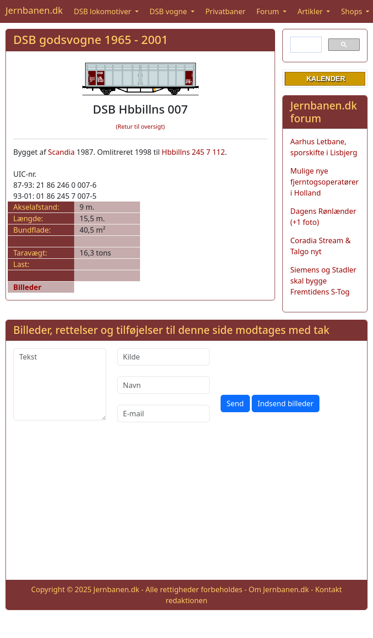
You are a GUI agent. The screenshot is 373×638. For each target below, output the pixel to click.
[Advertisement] (186, 508)
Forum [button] (268, 11)
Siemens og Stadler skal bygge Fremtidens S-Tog (323, 281)
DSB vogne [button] (169, 11)
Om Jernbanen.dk (279, 589)
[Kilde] (163, 356)
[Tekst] (59, 384)
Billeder (27, 287)
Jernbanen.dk (34, 10)
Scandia (61, 152)
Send (235, 403)
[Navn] (163, 385)
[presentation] (290, 366)
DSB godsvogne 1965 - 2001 (90, 40)
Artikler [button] (310, 11)
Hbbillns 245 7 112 (193, 152)
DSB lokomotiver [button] (103, 11)
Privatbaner (225, 11)
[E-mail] (163, 413)
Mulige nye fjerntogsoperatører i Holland (324, 182)
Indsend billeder (286, 403)
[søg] (305, 44)
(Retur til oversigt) (140, 126)
